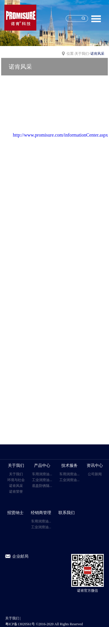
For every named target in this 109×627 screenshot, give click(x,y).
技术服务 (69, 465)
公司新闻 (95, 474)
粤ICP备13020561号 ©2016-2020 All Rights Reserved (44, 624)
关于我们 (82, 54)
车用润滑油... (42, 474)
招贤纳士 (15, 513)
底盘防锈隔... (42, 486)
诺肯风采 (97, 54)
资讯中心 (95, 465)
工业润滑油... (42, 480)
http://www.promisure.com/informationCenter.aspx (60, 135)
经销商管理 (41, 513)
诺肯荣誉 (16, 492)
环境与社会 (16, 480)
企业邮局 (16, 556)
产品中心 (42, 465)
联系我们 (66, 513)
